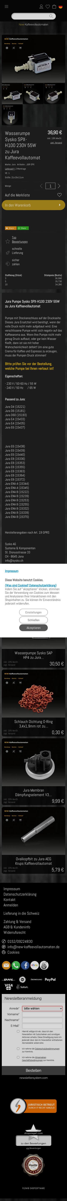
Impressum (11, 571)
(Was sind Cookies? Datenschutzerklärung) (30, 585)
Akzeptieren (34, 627)
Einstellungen (33, 612)
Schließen (33, 620)
